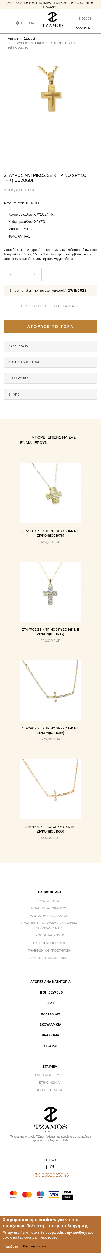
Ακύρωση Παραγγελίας (49, 958)
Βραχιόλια (50, 1035)
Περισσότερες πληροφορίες (37, 1238)
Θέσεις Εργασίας (49, 1090)
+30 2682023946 (51, 1175)
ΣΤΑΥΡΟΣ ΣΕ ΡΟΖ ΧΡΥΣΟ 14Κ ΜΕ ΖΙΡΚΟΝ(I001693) (50, 829)
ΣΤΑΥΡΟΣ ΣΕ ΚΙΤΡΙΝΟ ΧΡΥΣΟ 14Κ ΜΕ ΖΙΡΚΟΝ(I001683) (50, 631)
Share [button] (14, 394)
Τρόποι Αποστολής (49, 943)
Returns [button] (50, 378)
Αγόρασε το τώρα (50, 326)
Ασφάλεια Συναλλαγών (49, 916)
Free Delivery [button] (50, 362)
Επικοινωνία (49, 1083)
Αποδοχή (11, 1246)
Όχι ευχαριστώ (34, 1246)
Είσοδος (85, 18)
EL (23, 23)
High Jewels (51, 992)
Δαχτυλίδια (50, 1014)
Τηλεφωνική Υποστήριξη (49, 951)
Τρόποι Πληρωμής (49, 935)
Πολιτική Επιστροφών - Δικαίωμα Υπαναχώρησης (49, 925)
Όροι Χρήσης (49, 901)
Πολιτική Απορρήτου (49, 908)
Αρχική (13, 38)
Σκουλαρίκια (50, 1024)
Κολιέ (50, 1003)
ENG (32, 23)
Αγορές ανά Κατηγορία (50, 982)
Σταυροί (29, 38)
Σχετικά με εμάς (49, 1075)
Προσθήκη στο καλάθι (50, 306)
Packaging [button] (50, 346)
